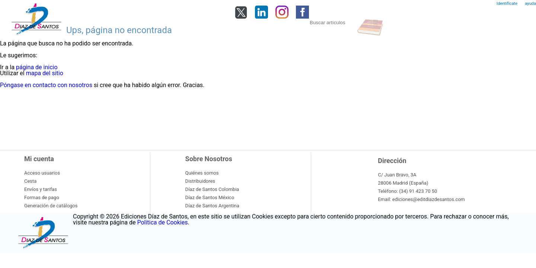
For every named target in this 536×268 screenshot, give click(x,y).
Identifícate (507, 3)
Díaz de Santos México (209, 197)
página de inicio (37, 67)
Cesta (30, 181)
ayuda (530, 3)
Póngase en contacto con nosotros (46, 85)
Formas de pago (41, 197)
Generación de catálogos (50, 205)
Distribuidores (200, 181)
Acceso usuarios (42, 173)
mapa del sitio (44, 73)
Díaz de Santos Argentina (212, 205)
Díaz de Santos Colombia (212, 189)
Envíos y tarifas (40, 189)
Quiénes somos (202, 173)
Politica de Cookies (162, 222)
